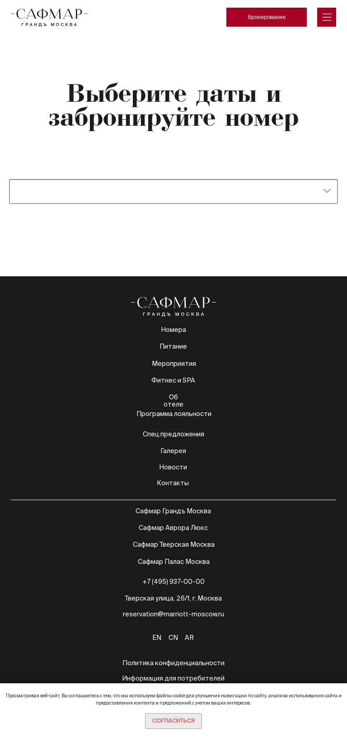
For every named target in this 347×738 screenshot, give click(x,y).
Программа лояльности (173, 413)
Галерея (173, 450)
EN (156, 637)
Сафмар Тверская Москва (174, 544)
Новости (173, 467)
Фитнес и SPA (173, 380)
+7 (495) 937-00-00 (173, 581)
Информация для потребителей (173, 678)
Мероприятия (174, 363)
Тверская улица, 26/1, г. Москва (173, 598)
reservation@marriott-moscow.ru (173, 614)
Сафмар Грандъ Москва (173, 511)
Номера (173, 329)
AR (189, 637)
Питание (173, 346)
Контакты (173, 483)
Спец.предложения (173, 434)
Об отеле (173, 400)
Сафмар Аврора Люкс (173, 527)
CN (173, 637)
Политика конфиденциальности (173, 663)
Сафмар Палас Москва (174, 561)
